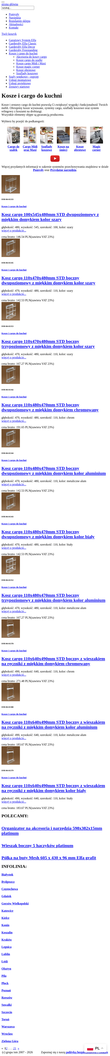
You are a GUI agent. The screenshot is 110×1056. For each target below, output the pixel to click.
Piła (3, 975)
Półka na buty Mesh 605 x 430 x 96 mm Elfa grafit (48, 857)
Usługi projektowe (20, 83)
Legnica (6, 946)
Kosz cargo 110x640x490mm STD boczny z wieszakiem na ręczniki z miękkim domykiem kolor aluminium (53, 724)
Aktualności (16, 24)
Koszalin (7, 932)
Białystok (7, 874)
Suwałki (6, 1004)
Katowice (7, 910)
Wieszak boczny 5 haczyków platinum (37, 845)
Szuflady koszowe (27, 73)
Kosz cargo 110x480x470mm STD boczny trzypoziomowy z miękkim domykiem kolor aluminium (53, 598)
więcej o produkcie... (13, 230)
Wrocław (7, 1033)
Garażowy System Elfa (22, 40)
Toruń (5, 1019)
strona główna (9, 4)
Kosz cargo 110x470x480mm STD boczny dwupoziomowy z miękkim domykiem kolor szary (48, 280)
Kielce (5, 917)
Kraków (6, 939)
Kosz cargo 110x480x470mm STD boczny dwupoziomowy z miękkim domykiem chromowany (50, 407)
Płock (4, 983)
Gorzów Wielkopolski (15, 903)
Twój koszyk (9, 33)
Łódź (4, 961)
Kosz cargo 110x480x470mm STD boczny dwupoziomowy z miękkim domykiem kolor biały (47, 534)
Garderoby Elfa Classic (22, 43)
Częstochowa (9, 889)
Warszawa (8, 1026)
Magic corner (96, 146)
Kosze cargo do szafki (29, 60)
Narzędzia (15, 17)
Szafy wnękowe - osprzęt (24, 76)
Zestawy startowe (19, 86)
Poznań (6, 990)
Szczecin (6, 1012)
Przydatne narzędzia (63, 170)
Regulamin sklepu (19, 21)
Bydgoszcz (8, 881)
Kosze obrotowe (25, 70)
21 (14, 1048)
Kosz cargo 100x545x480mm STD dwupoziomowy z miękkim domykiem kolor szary (50, 217)
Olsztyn (6, 968)
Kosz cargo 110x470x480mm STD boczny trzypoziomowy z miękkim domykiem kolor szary (48, 344)
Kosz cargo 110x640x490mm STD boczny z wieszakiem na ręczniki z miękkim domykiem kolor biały (53, 788)
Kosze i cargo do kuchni (23, 53)
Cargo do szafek (13, 146)
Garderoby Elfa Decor (22, 46)
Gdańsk (6, 896)
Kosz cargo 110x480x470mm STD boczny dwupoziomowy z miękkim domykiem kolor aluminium (53, 471)
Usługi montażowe (20, 80)
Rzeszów (6, 997)
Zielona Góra (9, 1041)
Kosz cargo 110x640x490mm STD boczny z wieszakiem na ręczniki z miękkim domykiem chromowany (53, 661)
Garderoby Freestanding (23, 50)
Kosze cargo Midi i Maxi (31, 63)
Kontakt (13, 27)
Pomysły (14, 14)
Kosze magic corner (28, 66)
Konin (5, 925)
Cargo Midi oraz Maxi (30, 146)
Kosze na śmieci (63, 146)
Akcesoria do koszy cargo (31, 56)
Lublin (5, 954)
